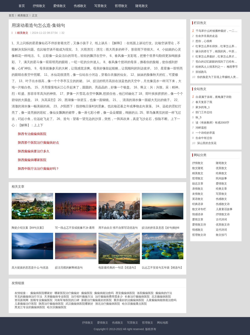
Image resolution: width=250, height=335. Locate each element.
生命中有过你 (204, 137)
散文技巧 (221, 234)
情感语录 (197, 214)
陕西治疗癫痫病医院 (51, 303)
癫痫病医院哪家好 (41, 293)
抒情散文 (39, 5)
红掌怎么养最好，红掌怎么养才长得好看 (220, 56)
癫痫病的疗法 (163, 293)
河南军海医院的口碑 (66, 300)
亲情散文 (197, 188)
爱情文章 (197, 219)
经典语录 (197, 204)
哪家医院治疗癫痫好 (66, 293)
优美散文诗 (223, 224)
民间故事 (221, 178)
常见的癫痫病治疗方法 (28, 296)
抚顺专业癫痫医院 (41, 300)
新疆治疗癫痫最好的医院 (96, 300)
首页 (22, 5)
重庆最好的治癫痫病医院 (129, 300)
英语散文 (197, 198)
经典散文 (221, 173)
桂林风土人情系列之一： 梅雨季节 (217, 66)
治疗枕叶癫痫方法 (82, 296)
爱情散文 (59, 5)
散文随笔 (197, 168)
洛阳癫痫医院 (145, 293)
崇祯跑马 (201, 71)
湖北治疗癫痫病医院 (107, 303)
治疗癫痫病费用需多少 (109, 296)
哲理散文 (121, 5)
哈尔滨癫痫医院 (56, 307)
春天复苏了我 (204, 102)
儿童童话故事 (224, 209)
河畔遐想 (201, 127)
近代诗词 (221, 229)
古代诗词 (221, 219)
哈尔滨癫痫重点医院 (134, 303)
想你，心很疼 (204, 41)
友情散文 (197, 193)
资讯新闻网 (21, 300)
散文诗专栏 (199, 209)
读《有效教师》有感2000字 (212, 122)
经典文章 (221, 188)
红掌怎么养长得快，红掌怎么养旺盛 (218, 46)
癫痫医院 (86, 293)
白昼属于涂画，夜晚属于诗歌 (214, 96)
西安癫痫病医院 (125, 293)
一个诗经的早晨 (205, 132)
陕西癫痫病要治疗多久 (34, 151)
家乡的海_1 (203, 107)
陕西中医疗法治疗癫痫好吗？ (38, 168)
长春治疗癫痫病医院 (137, 296)
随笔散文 (141, 5)
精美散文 (23, 15)
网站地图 (162, 322)
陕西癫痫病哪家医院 (32, 160)
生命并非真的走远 (207, 35)
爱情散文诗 (199, 224)
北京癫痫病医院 (161, 296)
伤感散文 (80, 5)
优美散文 (221, 168)
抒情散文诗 (223, 214)
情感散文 (197, 229)
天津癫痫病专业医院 (56, 296)
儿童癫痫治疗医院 (26, 303)
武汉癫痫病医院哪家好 (79, 303)
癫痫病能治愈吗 (104, 293)
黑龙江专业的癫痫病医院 (30, 307)
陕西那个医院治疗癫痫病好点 (38, 142)
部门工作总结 (204, 112)
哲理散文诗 (199, 234)
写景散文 (100, 5)
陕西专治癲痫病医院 (32, 134)
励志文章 (197, 183)
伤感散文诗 (223, 204)
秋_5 (198, 117)
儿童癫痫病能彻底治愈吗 (161, 300)
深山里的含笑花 (206, 143)
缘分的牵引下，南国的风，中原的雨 (218, 51)
